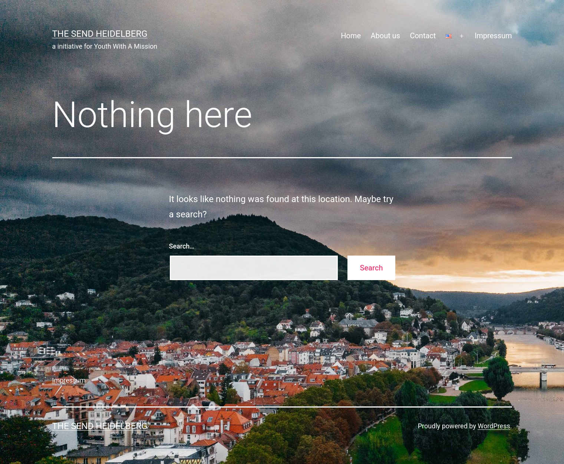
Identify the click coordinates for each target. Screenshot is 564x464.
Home (351, 35)
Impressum (493, 35)
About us (385, 35)
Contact (423, 35)
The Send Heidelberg (100, 34)
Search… (182, 246)
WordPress (494, 426)
